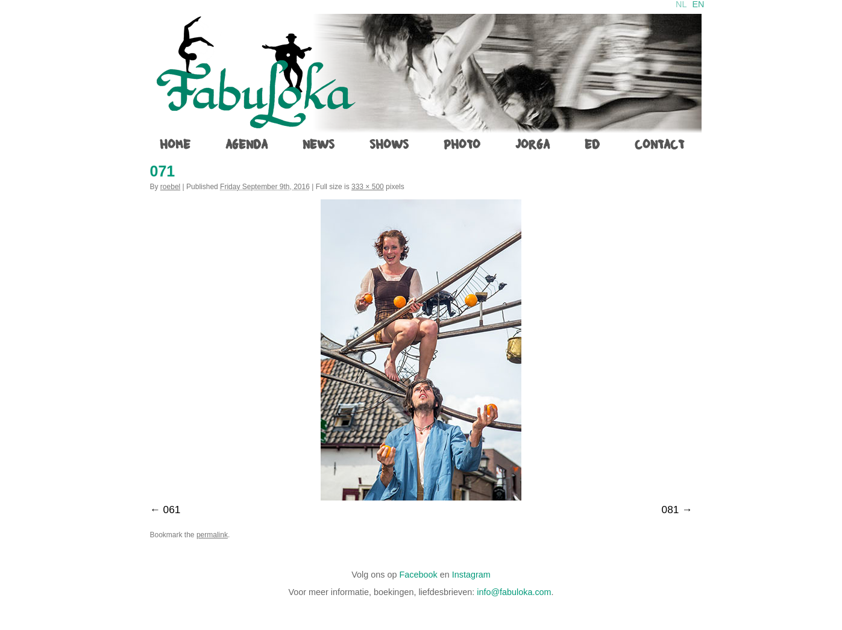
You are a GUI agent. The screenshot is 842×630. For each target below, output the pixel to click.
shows (389, 144)
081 (670, 510)
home (175, 144)
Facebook (419, 574)
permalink (212, 535)
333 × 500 (367, 186)
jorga (532, 144)
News (319, 144)
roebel (170, 186)
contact (659, 144)
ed (592, 144)
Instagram (471, 574)
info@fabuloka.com (514, 592)
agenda (246, 144)
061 (172, 510)
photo (462, 144)
